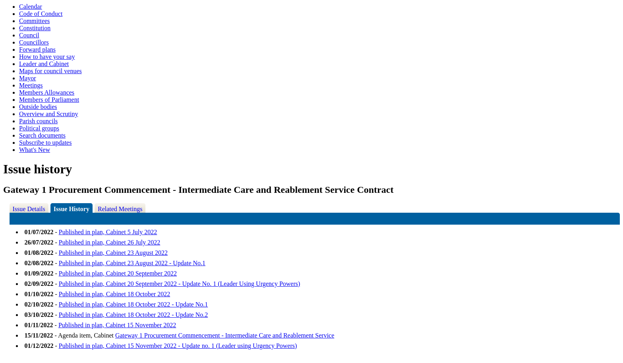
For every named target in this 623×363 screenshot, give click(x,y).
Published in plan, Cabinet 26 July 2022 (110, 242)
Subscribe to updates (45, 142)
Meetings (31, 85)
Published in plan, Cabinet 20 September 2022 (118, 273)
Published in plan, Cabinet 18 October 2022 (114, 294)
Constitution (34, 28)
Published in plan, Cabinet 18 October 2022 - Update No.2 (133, 314)
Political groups (39, 128)
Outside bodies (38, 106)
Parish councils (38, 121)
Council (29, 35)
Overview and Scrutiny (48, 114)
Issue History (71, 209)
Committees (34, 20)
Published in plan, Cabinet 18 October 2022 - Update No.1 (133, 304)
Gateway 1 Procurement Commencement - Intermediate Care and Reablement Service (224, 335)
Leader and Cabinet (44, 63)
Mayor (27, 78)
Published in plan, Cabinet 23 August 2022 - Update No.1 (132, 263)
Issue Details (29, 209)
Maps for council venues (50, 71)
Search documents (42, 135)
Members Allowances (46, 92)
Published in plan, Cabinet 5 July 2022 (108, 232)
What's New (34, 149)
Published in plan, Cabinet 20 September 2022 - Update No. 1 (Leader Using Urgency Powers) (179, 283)
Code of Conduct (40, 13)
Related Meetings (120, 209)
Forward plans (37, 49)
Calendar (30, 6)
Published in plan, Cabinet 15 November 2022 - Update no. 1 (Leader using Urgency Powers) (178, 345)
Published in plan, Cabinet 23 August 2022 (113, 252)
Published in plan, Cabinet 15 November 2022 (117, 325)
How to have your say (47, 56)
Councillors (34, 42)
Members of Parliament (49, 99)
